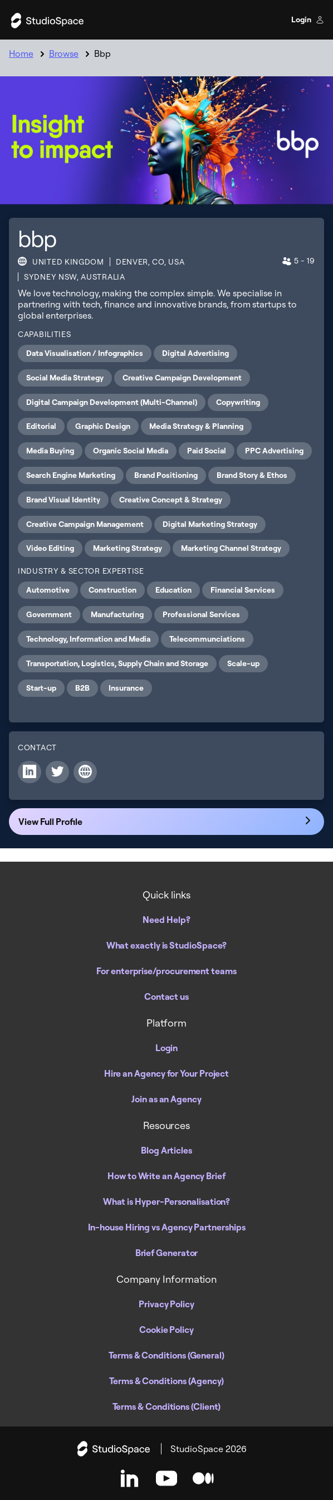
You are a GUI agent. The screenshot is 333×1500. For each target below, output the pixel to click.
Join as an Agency (166, 1099)
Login (307, 19)
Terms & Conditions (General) (166, 1355)
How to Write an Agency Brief (166, 1175)
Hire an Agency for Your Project (166, 1073)
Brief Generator (166, 1252)
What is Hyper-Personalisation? (167, 1201)
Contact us (166, 996)
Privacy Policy (166, 1304)
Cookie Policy (166, 1329)
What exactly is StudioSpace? (166, 945)
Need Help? (166, 919)
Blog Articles (166, 1150)
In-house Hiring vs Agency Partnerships (167, 1227)
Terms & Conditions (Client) (166, 1406)
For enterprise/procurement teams (166, 970)
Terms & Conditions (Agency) (166, 1380)
